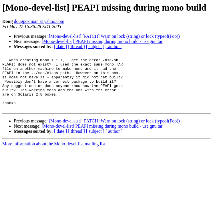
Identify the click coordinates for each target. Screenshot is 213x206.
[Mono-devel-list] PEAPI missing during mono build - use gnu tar (102, 41)
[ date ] (60, 46)
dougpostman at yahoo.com (39, 21)
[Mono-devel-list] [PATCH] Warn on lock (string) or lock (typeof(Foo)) (114, 36)
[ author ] (114, 46)
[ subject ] (95, 46)
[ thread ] (76, 46)
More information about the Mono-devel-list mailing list (53, 154)
